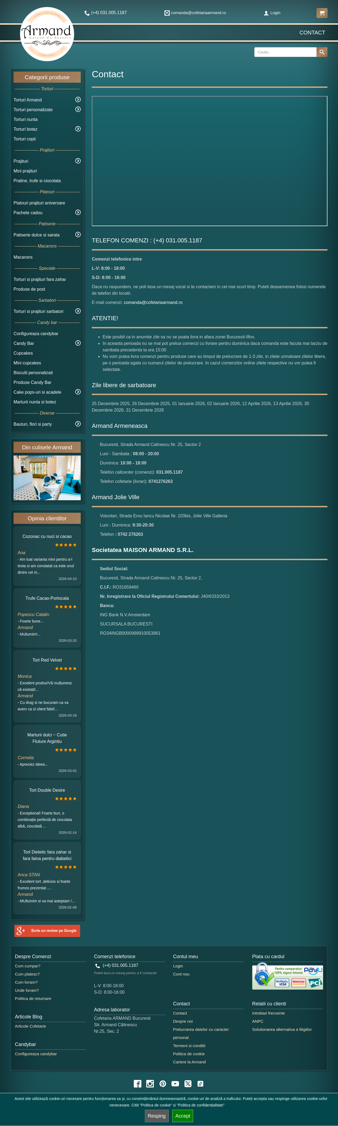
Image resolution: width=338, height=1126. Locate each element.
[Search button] (322, 52)
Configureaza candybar (36, 333)
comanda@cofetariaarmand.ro (195, 12)
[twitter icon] (188, 1084)
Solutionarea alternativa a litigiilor (282, 1029)
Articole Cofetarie (30, 1026)
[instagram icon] (150, 1084)
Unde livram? (27, 990)
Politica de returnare (33, 998)
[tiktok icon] (200, 1084)
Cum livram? (26, 982)
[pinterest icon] (162, 1084)
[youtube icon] (175, 1084)
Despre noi (183, 1021)
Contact (312, 33)
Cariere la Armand (189, 1062)
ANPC (258, 1021)
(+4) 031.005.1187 (116, 965)
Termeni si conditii (189, 1045)
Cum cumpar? (27, 966)
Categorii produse (47, 77)
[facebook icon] (137, 1084)
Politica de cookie (189, 1053)
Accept (182, 1116)
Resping (157, 1116)
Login (272, 12)
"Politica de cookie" (156, 1105)
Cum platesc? (27, 974)
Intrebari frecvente (268, 1013)
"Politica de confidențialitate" (201, 1105)
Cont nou (181, 974)
